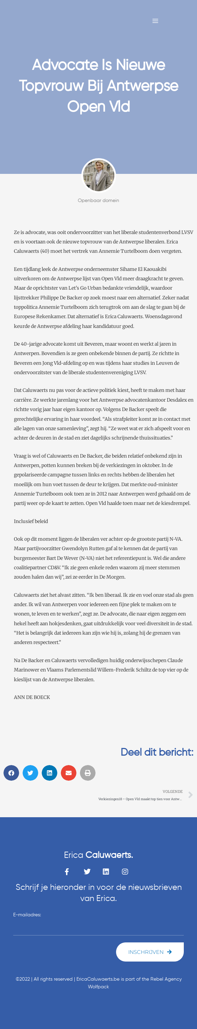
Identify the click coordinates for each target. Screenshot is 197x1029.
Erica (98, 855)
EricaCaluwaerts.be (98, 979)
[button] (11, 773)
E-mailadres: (27, 915)
